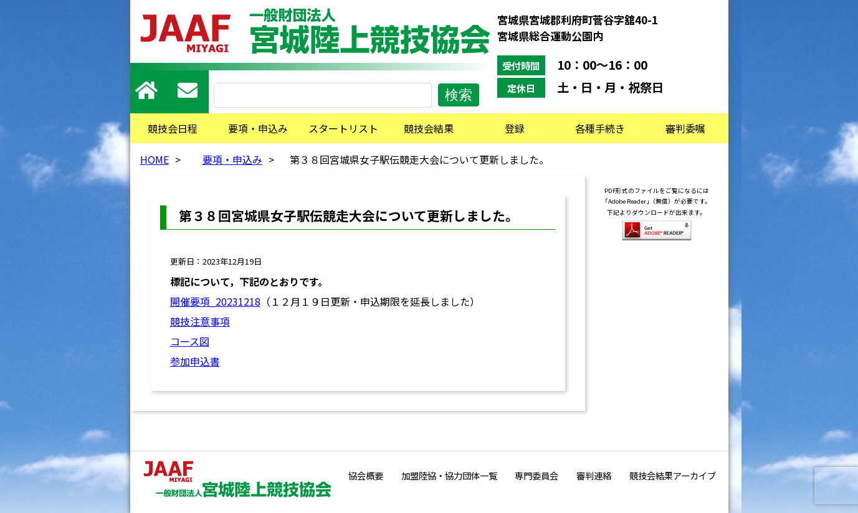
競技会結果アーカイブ (672, 475)
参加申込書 (195, 361)
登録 (515, 128)
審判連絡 (593, 475)
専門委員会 (536, 475)
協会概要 (365, 475)
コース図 (189, 341)
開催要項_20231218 (215, 301)
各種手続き (600, 128)
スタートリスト (343, 128)
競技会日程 (173, 128)
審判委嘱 (685, 128)
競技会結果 (429, 128)
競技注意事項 (200, 321)
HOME (154, 159)
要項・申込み (258, 128)
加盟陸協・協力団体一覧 (449, 475)
